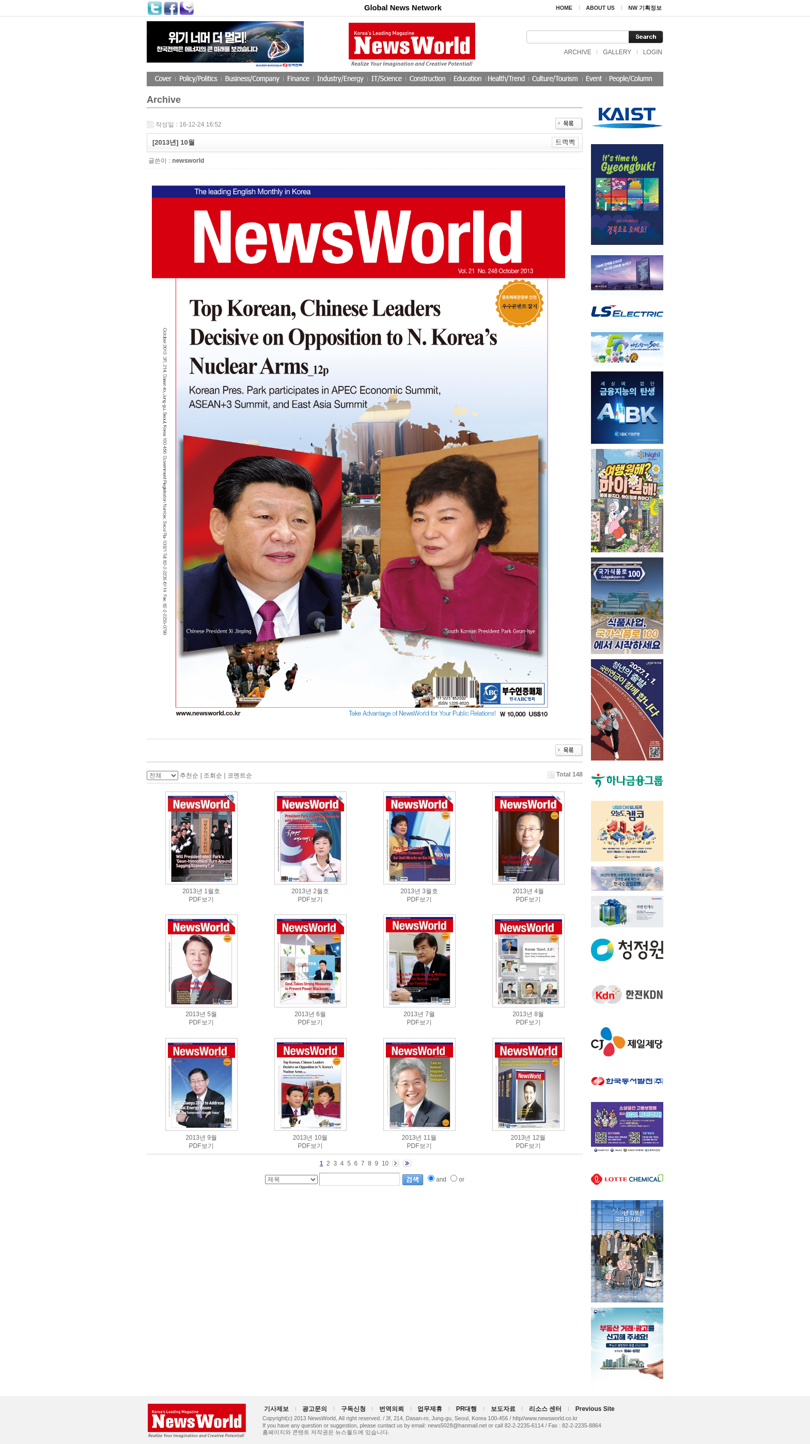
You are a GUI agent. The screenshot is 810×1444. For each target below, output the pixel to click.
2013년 (192, 891)
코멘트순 (239, 775)
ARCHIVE (577, 52)
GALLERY (617, 52)
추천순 (189, 775)
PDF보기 (201, 899)
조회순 (213, 775)
